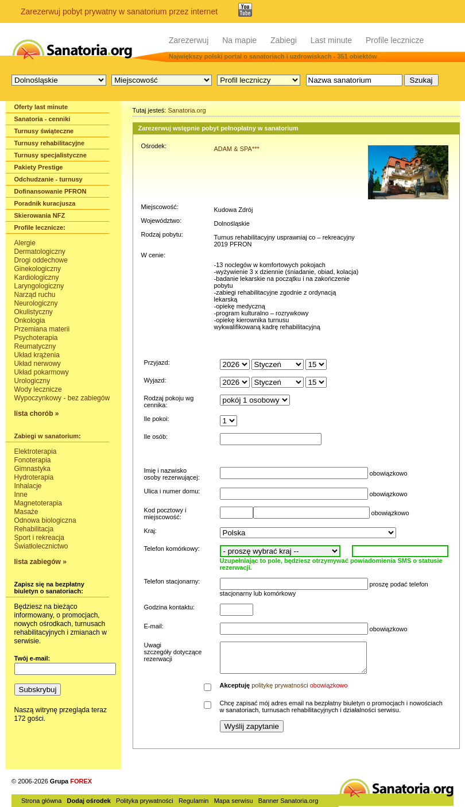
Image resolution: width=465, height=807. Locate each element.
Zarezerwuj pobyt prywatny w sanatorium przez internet (119, 11)
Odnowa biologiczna (45, 520)
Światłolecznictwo (41, 546)
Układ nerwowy (37, 364)
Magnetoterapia (38, 503)
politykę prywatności (279, 685)
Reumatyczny (35, 346)
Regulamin (194, 800)
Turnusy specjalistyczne (50, 155)
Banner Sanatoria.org (288, 800)
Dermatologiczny (39, 252)
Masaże (26, 512)
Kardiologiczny (36, 277)
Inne (21, 495)
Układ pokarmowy (41, 372)
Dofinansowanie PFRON (50, 191)
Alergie (25, 243)
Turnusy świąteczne (44, 131)
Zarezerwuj (188, 40)
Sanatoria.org (187, 110)
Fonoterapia (32, 460)
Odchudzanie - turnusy (48, 179)
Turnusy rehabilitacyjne (49, 143)
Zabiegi (283, 40)
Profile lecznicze (395, 40)
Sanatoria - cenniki (42, 118)
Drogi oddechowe (41, 260)
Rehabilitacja (34, 529)
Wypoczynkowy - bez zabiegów (62, 398)
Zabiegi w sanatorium (46, 436)
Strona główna (41, 800)
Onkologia (29, 320)
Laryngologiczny (39, 286)
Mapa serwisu (233, 800)
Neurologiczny (36, 303)
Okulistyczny (33, 312)
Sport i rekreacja (39, 538)
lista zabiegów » (40, 562)
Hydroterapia (34, 477)
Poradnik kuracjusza (45, 203)
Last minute (331, 40)
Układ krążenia (37, 355)
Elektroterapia (35, 451)
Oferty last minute (41, 106)
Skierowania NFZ (39, 215)
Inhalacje (28, 486)
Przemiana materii (42, 329)
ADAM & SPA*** (236, 148)
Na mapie (239, 40)
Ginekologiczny (37, 269)
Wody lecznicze (38, 389)
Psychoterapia (36, 338)
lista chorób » (36, 414)
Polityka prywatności (144, 800)
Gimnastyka (32, 469)
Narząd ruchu (35, 295)
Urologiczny (32, 381)
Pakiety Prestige (38, 167)
